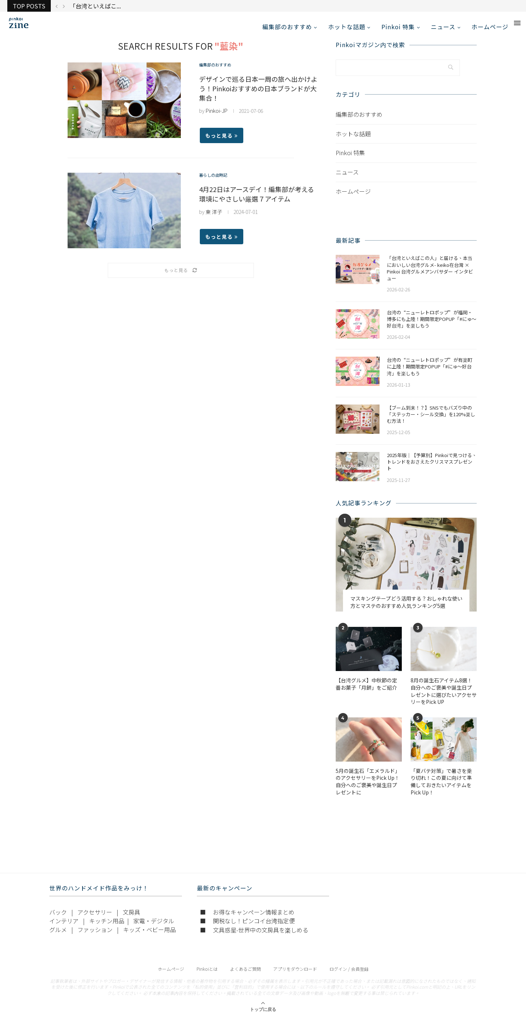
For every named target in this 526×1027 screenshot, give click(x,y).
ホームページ (490, 26)
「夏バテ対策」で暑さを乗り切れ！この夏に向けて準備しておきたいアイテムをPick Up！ (441, 789)
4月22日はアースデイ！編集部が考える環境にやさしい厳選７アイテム (256, 201)
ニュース (443, 26)
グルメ (58, 937)
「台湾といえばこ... (95, 5)
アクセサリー (94, 919)
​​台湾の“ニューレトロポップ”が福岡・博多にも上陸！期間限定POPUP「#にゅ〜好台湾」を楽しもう (431, 327)
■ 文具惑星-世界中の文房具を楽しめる (254, 937)
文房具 (131, 919)
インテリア (64, 928)
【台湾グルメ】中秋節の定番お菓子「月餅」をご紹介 (366, 692)
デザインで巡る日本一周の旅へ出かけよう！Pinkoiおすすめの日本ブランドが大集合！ (258, 96)
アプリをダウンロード (295, 976)
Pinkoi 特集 (398, 26)
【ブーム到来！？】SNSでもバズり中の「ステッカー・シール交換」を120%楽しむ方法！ (431, 422)
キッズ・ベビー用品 (149, 937)
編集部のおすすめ (287, 26)
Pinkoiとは (207, 976)
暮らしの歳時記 (217, 184)
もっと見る (221, 143)
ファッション (95, 937)
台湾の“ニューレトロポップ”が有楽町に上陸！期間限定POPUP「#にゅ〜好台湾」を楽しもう (429, 374)
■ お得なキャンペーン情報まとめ (247, 919)
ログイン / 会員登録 (349, 976)
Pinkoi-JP (217, 118)
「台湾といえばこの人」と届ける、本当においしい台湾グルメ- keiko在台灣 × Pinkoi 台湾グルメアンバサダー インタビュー (430, 276)
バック (58, 919)
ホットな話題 (346, 26)
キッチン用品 (106, 928)
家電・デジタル (153, 928)
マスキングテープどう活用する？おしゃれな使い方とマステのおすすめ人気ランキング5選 (406, 610)
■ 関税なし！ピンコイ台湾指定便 (247, 928)
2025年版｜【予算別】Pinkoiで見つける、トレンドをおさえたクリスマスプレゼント (432, 470)
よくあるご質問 (245, 976)
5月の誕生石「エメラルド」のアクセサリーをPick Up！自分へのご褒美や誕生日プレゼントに (368, 789)
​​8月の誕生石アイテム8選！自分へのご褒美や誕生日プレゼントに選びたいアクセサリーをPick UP (444, 699)
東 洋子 (214, 219)
